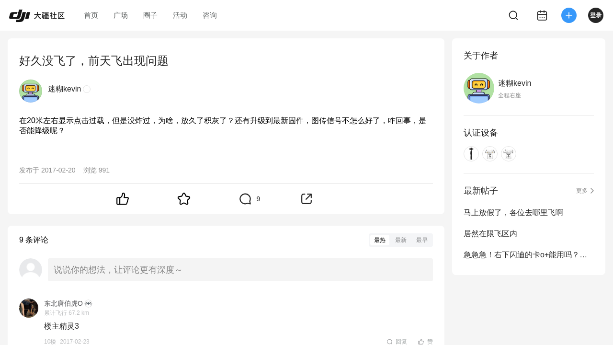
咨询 (210, 15)
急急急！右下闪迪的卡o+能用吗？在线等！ (529, 255)
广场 (121, 15)
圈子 (150, 15)
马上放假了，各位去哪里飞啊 (513, 212)
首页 (91, 15)
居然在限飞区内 (490, 234)
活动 (180, 15)
